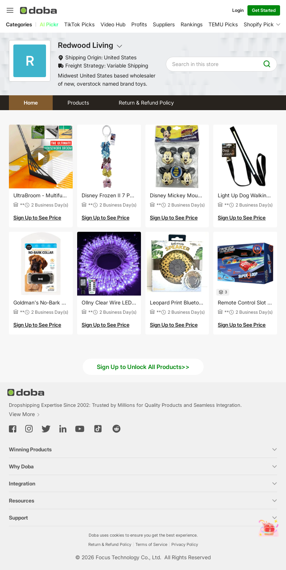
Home (31, 102)
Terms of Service (151, 544)
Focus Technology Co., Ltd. (128, 557)
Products (78, 102)
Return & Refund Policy (146, 102)
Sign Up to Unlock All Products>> (143, 366)
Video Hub (113, 24)
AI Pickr (49, 24)
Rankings (192, 24)
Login (238, 10)
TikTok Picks (79, 24)
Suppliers (164, 24)
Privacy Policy (184, 544)
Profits (139, 24)
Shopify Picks (260, 24)
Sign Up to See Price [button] (37, 217)
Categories (19, 24)
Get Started (264, 10)
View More (24, 414)
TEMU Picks (223, 24)
